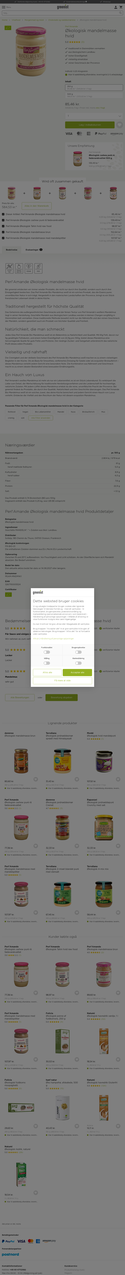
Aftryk (36, 639)
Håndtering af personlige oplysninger (57, 639)
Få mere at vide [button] (62, 680)
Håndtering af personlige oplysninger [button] (49, 617)
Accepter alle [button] (77, 672)
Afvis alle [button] (47, 672)
